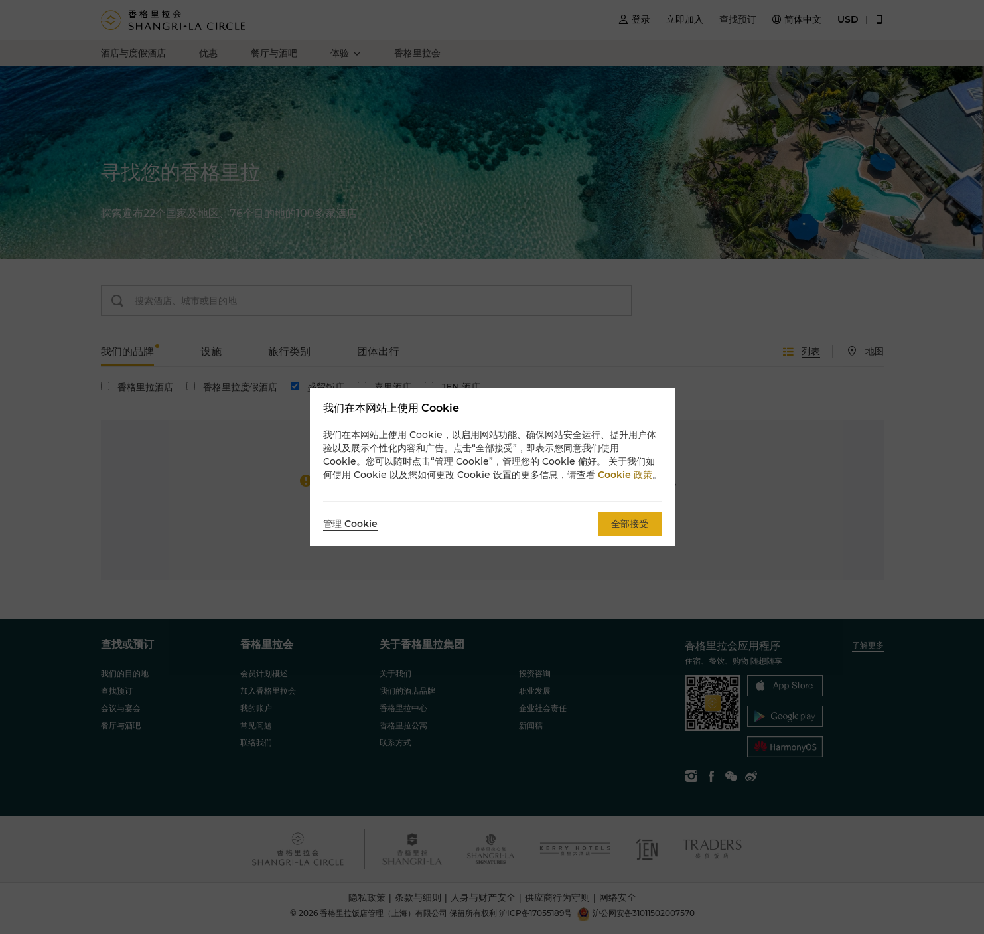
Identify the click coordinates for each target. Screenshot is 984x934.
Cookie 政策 (625, 475)
